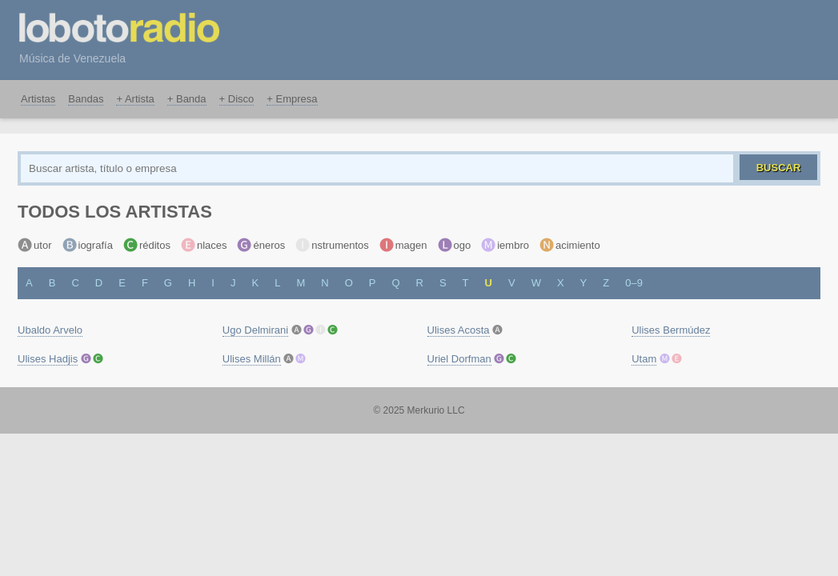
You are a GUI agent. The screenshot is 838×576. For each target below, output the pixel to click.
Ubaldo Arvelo (50, 330)
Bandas (85, 99)
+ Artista (135, 99)
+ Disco (237, 99)
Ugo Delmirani (255, 330)
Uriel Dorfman (459, 359)
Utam (644, 359)
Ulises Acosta (458, 330)
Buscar (778, 168)
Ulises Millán (252, 359)
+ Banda (186, 99)
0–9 (634, 283)
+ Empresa (292, 99)
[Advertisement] (537, 38)
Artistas (38, 99)
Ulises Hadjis (48, 359)
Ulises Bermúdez (671, 330)
